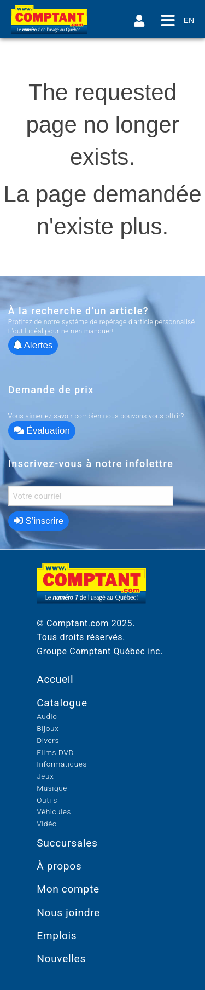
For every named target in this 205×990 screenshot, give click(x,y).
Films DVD (55, 752)
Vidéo (47, 823)
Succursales (67, 843)
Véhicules (54, 811)
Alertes (33, 345)
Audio (47, 716)
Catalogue (62, 703)
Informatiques (62, 763)
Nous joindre (68, 912)
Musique (52, 788)
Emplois (57, 935)
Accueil (55, 679)
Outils (47, 800)
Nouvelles (61, 958)
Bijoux (47, 728)
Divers (48, 740)
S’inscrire (39, 521)
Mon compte (68, 889)
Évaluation (42, 430)
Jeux (45, 776)
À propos (59, 866)
